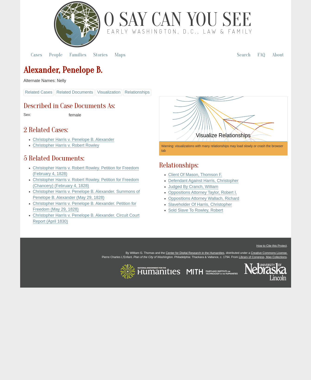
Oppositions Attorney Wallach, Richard (203, 198)
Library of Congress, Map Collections (263, 257)
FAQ (261, 55)
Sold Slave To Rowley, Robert (195, 210)
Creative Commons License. (269, 253)
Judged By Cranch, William (193, 186)
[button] (223, 119)
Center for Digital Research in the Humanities (195, 253)
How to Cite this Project (271, 245)
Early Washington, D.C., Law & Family (180, 31)
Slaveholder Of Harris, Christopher (200, 204)
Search (244, 55)
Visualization (109, 92)
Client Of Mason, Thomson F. (195, 174)
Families (77, 55)
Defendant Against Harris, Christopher (203, 180)
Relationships (137, 92)
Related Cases (38, 92)
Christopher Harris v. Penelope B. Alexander (73, 139)
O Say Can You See (177, 19)
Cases (36, 55)
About (278, 55)
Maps (120, 55)
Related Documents (75, 92)
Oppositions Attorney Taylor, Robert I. (202, 192)
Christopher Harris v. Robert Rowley (66, 145)
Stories (100, 55)
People (56, 55)
